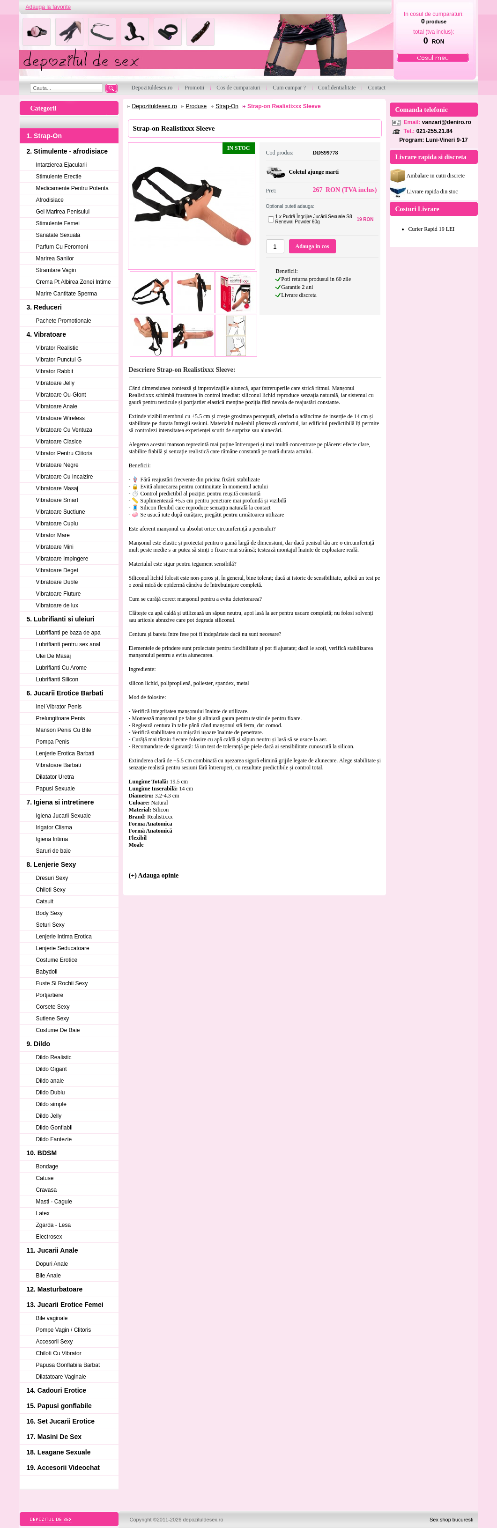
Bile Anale (48, 1275)
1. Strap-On (44, 136)
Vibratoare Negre (57, 465)
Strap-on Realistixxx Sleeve (284, 106)
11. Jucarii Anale (52, 1250)
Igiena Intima (52, 839)
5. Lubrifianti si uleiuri (61, 619)
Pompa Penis (52, 741)
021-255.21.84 (434, 131)
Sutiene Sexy (52, 1018)
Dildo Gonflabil (54, 1127)
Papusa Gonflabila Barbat (68, 1365)
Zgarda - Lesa (53, 1225)
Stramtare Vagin (56, 270)
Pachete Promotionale (63, 320)
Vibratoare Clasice (59, 441)
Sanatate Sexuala (58, 235)
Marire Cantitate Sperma (66, 293)
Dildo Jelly (49, 1116)
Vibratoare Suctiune (60, 512)
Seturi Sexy (50, 925)
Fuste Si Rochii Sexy (62, 983)
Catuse (45, 1178)
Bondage (47, 1166)
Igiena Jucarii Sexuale (63, 815)
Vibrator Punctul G (59, 359)
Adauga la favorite (48, 7)
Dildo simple (51, 1104)
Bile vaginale (52, 1318)
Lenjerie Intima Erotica (64, 936)
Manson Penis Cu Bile (63, 730)
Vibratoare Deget (57, 570)
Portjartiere (50, 995)
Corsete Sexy (53, 1007)
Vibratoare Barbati (59, 765)
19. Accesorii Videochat (63, 1467)
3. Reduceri (44, 307)
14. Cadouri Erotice (57, 1390)
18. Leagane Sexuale (59, 1452)
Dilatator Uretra (55, 777)
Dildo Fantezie (54, 1139)
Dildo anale (50, 1081)
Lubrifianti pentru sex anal (68, 644)
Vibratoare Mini (55, 547)
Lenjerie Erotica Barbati (65, 753)
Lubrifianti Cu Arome (61, 667)
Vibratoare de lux (57, 605)
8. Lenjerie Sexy (51, 864)
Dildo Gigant (51, 1069)
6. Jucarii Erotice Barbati (65, 693)
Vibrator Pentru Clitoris (64, 453)
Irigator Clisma (54, 827)
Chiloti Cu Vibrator (59, 1353)
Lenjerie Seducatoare (62, 948)
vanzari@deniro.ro (446, 122)
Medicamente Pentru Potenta (72, 188)
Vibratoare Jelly (55, 383)
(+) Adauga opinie (154, 875)
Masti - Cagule (54, 1201)
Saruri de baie (53, 851)
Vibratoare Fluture (58, 594)
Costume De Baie (58, 1030)
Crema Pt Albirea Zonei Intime (73, 282)
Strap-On (226, 106)
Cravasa (46, 1190)
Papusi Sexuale (55, 788)
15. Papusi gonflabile (59, 1406)
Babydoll (47, 971)
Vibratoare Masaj (57, 488)
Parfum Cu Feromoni (62, 247)
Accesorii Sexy (54, 1341)
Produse (196, 106)
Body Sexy (49, 913)
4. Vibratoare (47, 334)
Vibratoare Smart (57, 500)
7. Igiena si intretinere (60, 802)
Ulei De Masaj (53, 656)
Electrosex (49, 1236)
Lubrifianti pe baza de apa (68, 632)
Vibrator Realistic (57, 348)
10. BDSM (42, 1153)
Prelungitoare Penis (60, 718)
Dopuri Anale (52, 1264)
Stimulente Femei (58, 223)
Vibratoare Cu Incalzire (64, 476)
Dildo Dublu (50, 1092)
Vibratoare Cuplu (57, 523)
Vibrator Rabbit (55, 371)
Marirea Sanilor (55, 258)
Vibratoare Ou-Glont (61, 394)
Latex (43, 1213)
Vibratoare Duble (57, 582)
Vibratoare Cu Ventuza (64, 430)
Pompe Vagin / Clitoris (63, 1330)
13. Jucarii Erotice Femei (65, 1304)
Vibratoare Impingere (62, 558)
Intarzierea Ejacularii (61, 165)
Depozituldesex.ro (154, 106)
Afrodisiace (50, 200)
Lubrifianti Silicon (57, 679)
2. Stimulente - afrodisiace (67, 151)
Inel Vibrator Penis (59, 706)
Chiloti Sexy (51, 889)
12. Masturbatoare (55, 1289)
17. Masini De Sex (54, 1436)
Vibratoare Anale (57, 406)
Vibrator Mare (53, 535)
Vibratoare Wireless (60, 418)
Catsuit (44, 901)
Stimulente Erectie (59, 176)
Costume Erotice (57, 960)
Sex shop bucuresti (452, 1519)
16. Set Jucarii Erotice (61, 1421)
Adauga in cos (312, 246)
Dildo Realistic (54, 1057)
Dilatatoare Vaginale (61, 1376)
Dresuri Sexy (52, 878)
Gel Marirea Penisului (63, 211)
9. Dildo (39, 1044)
